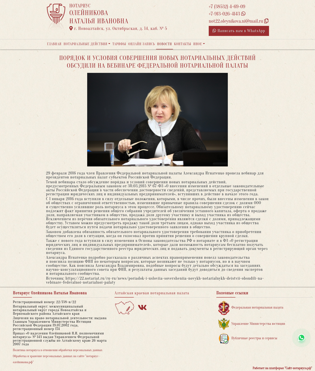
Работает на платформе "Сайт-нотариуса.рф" (282, 368)
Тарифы (119, 44)
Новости (164, 44)
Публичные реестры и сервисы (247, 338)
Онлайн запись (141, 44)
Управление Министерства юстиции (251, 324)
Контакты (182, 44)
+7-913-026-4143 (227, 14)
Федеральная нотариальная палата (250, 307)
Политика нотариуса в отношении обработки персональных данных (57, 350)
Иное (197, 44)
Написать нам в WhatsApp (239, 31)
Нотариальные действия (85, 44)
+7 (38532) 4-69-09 (227, 6)
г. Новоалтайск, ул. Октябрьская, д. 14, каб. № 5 (118, 28)
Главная (54, 44)
